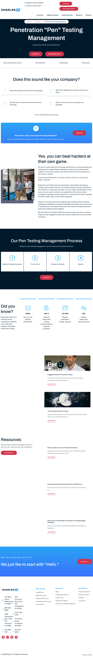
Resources (88, 15)
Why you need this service (13, 63)
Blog (57, 592)
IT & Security (39, 15)
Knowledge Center (62, 595)
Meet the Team (84, 595)
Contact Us (59, 598)
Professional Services (43, 601)
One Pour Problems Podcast (65, 604)
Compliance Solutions (52, 15)
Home (29, 21)
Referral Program (62, 601)
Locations (82, 601)
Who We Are (79, 15)
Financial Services (42, 598)
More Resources (8, 452)
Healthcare (40, 592)
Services (38, 21)
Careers (81, 598)
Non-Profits (40, 604)
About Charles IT (84, 592)
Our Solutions (40, 63)
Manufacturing (41, 595)
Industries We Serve (67, 15)
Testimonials (63, 63)
